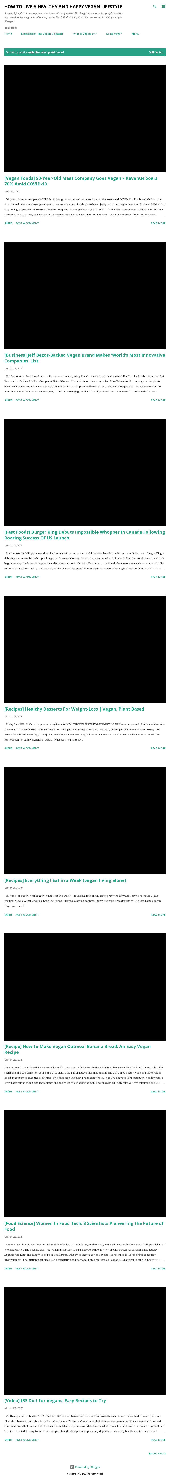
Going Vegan (114, 33)
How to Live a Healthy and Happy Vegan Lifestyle (63, 6)
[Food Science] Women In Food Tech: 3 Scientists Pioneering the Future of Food (84, 1226)
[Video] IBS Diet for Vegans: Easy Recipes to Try (55, 1400)
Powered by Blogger (85, 1467)
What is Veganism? (84, 33)
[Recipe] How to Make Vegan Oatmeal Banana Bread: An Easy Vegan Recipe (77, 1049)
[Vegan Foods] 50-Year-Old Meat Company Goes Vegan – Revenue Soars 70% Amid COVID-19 (80, 181)
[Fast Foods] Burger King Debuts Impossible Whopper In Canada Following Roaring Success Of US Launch (84, 535)
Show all (156, 52)
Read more (158, 223)
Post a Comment (27, 223)
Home (8, 33)
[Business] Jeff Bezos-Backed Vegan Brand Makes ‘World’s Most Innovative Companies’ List (84, 358)
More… (136, 33)
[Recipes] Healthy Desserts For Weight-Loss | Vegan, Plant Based (74, 709)
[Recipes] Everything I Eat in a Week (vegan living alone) (65, 880)
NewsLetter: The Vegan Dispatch (42, 33)
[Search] (155, 6)
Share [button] (8, 223)
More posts (157, 1453)
